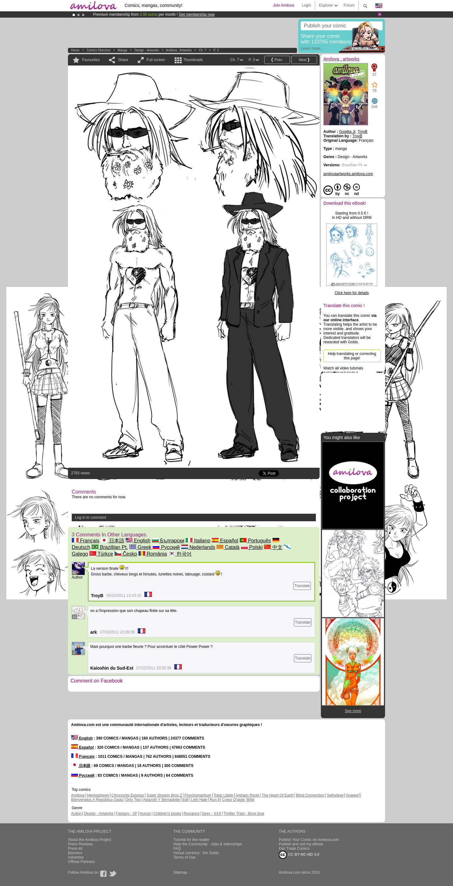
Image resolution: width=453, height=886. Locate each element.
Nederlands (198, 547)
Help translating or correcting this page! (352, 356)
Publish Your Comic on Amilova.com (309, 839)
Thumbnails (193, 60)
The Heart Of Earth (278, 795)
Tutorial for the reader (191, 839)
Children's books (167, 813)
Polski (252, 547)
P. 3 (216, 50)
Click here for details (352, 293)
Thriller (229, 813)
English (138, 540)
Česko (126, 554)
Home (75, 50)
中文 (273, 547)
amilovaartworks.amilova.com (348, 174)
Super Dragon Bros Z (164, 795)
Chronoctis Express (127, 795)
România (152, 554)
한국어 (180, 554)
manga (122, 50)
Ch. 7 (202, 50)
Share (123, 60)
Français (85, 540)
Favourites (91, 60)
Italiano (198, 540)
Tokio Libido (223, 795)
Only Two (133, 799)
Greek (140, 547)
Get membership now (197, 14)
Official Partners (81, 862)
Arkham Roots (248, 795)
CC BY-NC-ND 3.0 (299, 855)
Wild (250, 799)
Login (306, 5)
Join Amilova (283, 5)
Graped (352, 795)
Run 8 (215, 799)
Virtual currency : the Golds (196, 853)
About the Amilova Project (89, 839)
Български (168, 540)
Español (225, 540)
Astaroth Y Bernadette (161, 799)
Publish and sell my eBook (301, 844)
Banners (75, 853)
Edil (185, 799)
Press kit (75, 848)
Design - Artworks (146, 50)
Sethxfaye (335, 795)
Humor (145, 813)
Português (255, 540)
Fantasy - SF (126, 813)
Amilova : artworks (179, 50)
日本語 (112, 540)
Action (76, 813)
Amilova (78, 795)
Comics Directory (98, 50)
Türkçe (101, 554)
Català (227, 547)
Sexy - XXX (211, 813)
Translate (302, 586)
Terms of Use (184, 857)
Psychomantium (197, 795)
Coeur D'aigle (234, 799)
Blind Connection (310, 795)
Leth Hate (199, 799)
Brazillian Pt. (110, 547)
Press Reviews (80, 844)
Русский (166, 547)
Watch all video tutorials (343, 368)
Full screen (156, 60)
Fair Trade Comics (294, 848)
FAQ (177, 848)
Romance (191, 813)
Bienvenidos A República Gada (97, 799)
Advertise (76, 857)
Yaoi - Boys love (250, 813)
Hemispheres (98, 795)
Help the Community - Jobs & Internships (207, 844)
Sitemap (180, 872)
